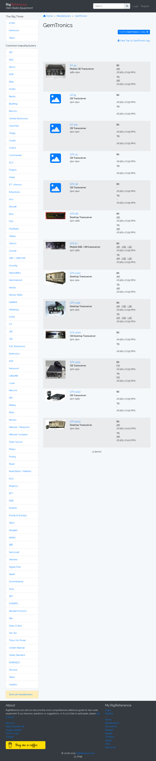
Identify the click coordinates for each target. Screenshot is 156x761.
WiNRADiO (14, 662)
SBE (11, 545)
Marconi (13, 390)
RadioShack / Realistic (20, 471)
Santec (12, 537)
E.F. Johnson (15, 184)
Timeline (109, 737)
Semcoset (14, 552)
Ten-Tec (13, 633)
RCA (11, 478)
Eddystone (14, 192)
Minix (11, 412)
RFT (11, 493)
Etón (11, 214)
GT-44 (73, 65)
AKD (11, 59)
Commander (15, 155)
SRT (11, 596)
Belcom (13, 111)
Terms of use (12, 733)
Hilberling (14, 309)
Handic (12, 287)
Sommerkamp (16, 581)
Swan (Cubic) (15, 625)
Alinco (12, 67)
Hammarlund (15, 280)
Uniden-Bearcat (17, 648)
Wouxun (13, 670)
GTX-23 (74, 154)
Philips (12, 449)
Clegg (12, 133)
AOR (11, 74)
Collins (12, 148)
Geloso (12, 243)
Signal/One (15, 567)
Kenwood (14, 30)
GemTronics (81, 16)
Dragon (12, 170)
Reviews (109, 730)
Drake (12, 177)
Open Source (15, 442)
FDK (11, 221)
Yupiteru (13, 684)
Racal (11, 464)
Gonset (12, 251)
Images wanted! (13, 730)
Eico (11, 199)
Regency (13, 486)
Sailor (12, 523)
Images (108, 733)
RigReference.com (85, 753)
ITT (10, 324)
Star (11, 618)
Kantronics (14, 353)
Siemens (13, 559)
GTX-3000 (75, 332)
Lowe (12, 383)
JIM (10, 331)
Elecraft (12, 206)
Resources (110, 747)
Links (107, 744)
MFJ (11, 398)
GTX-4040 (75, 392)
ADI (10, 52)
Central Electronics (18, 118)
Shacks (108, 740)
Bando (12, 96)
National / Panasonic (19, 427)
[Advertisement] (96, 51)
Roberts (13, 508)
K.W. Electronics (17, 346)
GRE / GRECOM (17, 258)
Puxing (12, 456)
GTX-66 (74, 214)
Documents (111, 726)
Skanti (12, 574)
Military (12, 405)
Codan (12, 140)
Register (145, 6)
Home (48, 16)
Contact (10, 737)
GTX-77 (73, 243)
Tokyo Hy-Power (17, 640)
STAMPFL (14, 603)
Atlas (11, 82)
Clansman (14, 126)
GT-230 (74, 124)
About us (10, 723)
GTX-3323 (75, 362)
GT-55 (73, 95)
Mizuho (12, 420)
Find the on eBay (134, 32)
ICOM (12, 23)
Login (135, 6)
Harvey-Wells (16, 295)
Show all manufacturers (21, 694)
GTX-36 (74, 184)
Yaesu (12, 38)
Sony (11, 589)
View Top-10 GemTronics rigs (134, 40)
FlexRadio (14, 229)
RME (11, 500)
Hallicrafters (15, 273)
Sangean (13, 530)
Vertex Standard (17, 655)
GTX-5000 (75, 421)
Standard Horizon (18, 611)
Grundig (13, 265)
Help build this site (15, 726)
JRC (11, 339)
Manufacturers (64, 16)
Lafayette (13, 375)
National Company (18, 434)
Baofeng (13, 104)
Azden (12, 89)
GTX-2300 (75, 273)
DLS (11, 162)
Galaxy (12, 236)
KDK (11, 361)
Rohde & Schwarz (18, 515)
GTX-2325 (75, 303)
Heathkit (13, 302)
